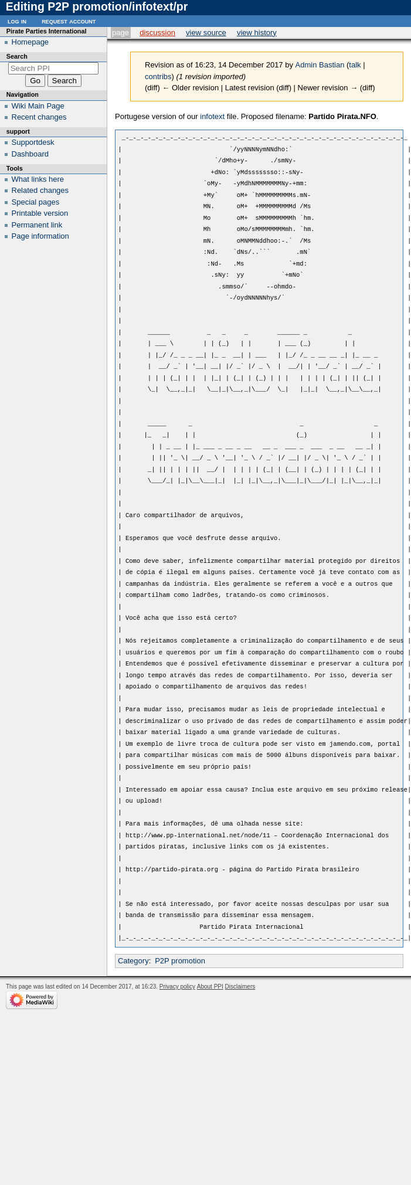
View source (206, 32)
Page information (40, 236)
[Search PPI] (53, 68)
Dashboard (30, 154)
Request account (69, 20)
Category (133, 960)
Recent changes (39, 117)
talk (355, 64)
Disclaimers (240, 986)
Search (17, 56)
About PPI (210, 986)
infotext (212, 116)
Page (120, 32)
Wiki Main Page (38, 105)
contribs (158, 76)
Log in (17, 20)
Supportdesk (33, 142)
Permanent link (37, 224)
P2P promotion (180, 960)
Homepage (30, 42)
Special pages (36, 202)
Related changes (40, 190)
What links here (38, 179)
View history (257, 32)
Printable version (40, 213)
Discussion (157, 32)
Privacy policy (177, 986)
